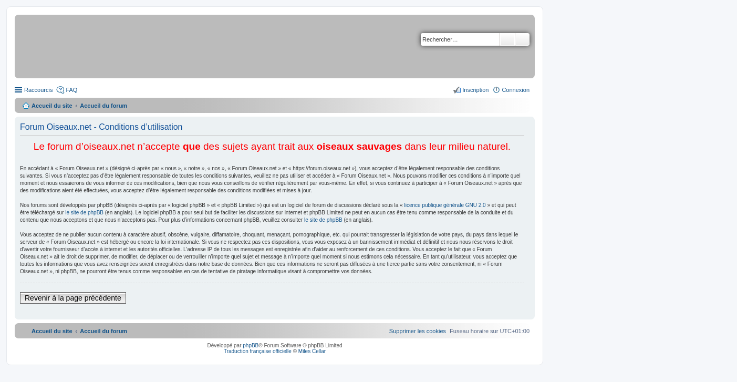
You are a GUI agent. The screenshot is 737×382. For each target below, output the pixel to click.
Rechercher (507, 39)
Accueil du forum (103, 105)
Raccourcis (38, 90)
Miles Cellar (312, 351)
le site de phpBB (84, 212)
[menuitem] (417, 331)
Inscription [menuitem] (475, 90)
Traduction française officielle (258, 351)
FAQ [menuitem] (71, 90)
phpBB (250, 345)
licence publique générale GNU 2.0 (445, 205)
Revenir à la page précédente (73, 298)
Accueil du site (52, 105)
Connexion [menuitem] (516, 90)
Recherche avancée (522, 39)
